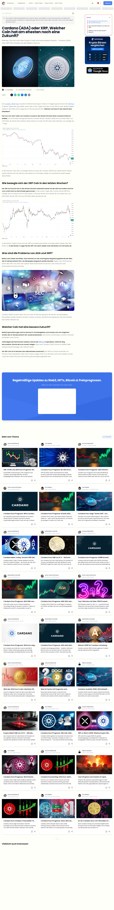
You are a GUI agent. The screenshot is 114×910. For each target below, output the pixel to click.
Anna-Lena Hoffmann (14, 487)
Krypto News (39, 3)
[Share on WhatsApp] (18, 95)
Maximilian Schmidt (51, 531)
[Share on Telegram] (15, 95)
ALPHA (31, 3)
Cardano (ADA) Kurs (12, 104)
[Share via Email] (29, 95)
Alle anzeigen (107, 437)
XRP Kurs (71, 104)
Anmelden (108, 3)
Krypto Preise (49, 3)
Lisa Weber (48, 443)
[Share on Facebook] (22, 95)
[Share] (34, 480)
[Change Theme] (92, 3)
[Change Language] (99, 3)
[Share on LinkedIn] (25, 95)
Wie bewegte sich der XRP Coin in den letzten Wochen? (98, 21)
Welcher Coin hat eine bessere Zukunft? (97, 31)
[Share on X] (11, 95)
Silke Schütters (87, 663)
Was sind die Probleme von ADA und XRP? (99, 26)
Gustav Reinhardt (13, 443)
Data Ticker (58, 3)
